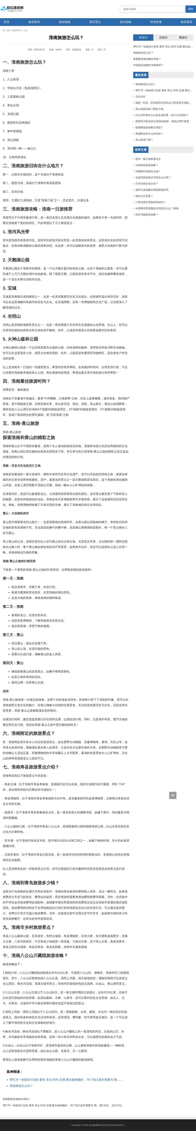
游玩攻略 (125, 21)
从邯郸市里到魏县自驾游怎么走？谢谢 (157, 208)
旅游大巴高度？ (144, 196)
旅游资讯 (34, 21)
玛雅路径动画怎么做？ (148, 171)
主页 (7, 30)
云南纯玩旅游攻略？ (146, 165)
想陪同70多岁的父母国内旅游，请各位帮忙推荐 (162, 121)
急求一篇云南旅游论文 (148, 158)
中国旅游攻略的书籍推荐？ (148, 65)
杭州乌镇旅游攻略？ (146, 214)
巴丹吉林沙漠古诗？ (146, 183)
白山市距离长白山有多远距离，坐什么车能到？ (162, 115)
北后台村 (140, 96)
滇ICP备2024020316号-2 (112, 1125)
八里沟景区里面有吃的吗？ (150, 202)
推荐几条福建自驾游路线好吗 (151, 189)
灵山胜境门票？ (144, 139)
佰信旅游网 (17, 9)
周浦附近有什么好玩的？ (149, 133)
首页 (6, 21)
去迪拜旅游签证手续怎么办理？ (153, 177)
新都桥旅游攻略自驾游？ (17, 1099)
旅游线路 (64, 21)
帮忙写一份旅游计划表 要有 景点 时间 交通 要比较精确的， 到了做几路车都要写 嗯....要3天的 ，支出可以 (68, 1079)
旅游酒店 (186, 21)
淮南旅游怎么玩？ (21, 1085)
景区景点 (95, 21)
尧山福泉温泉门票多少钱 (149, 108)
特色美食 (156, 21)
